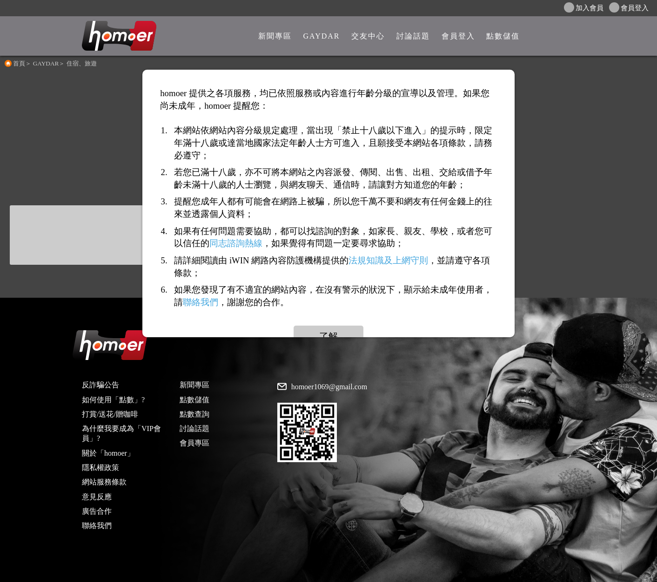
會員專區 (194, 443)
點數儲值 (194, 400)
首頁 (19, 63)
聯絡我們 (97, 526)
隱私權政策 (100, 467)
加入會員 (583, 7)
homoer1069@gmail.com (329, 387)
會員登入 (629, 7)
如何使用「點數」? (113, 400)
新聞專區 (194, 385)
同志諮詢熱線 (235, 243)
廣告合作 (97, 511)
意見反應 (97, 497)
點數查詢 (194, 414)
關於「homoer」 (108, 453)
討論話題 (194, 428)
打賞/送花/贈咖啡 (110, 414)
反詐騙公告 (100, 385)
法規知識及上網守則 (388, 260)
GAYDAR (46, 63)
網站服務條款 (104, 482)
